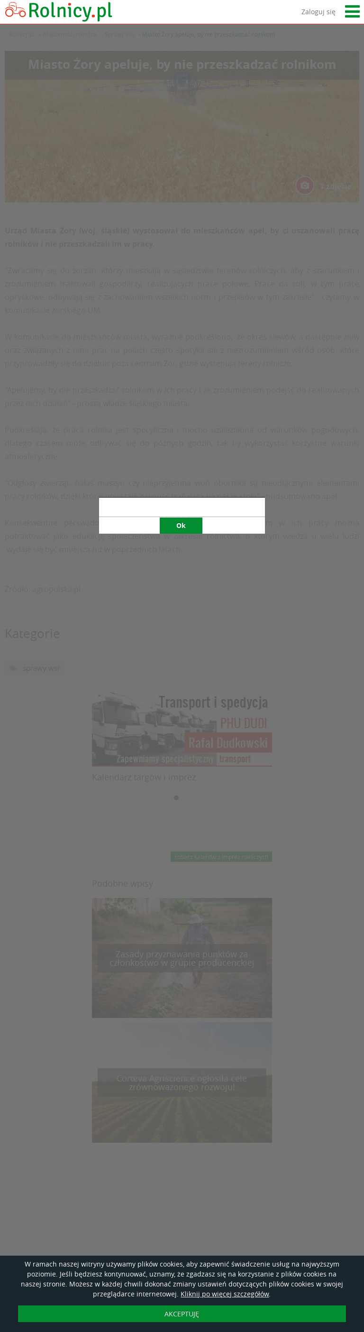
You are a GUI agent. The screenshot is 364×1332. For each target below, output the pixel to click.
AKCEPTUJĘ (181, 1313)
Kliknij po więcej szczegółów (225, 1293)
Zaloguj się (318, 11)
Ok (181, 386)
